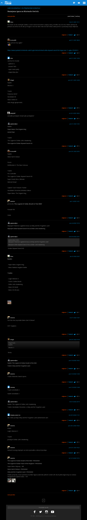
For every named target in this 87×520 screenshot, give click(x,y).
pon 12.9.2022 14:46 (74, 374)
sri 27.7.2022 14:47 (75, 317)
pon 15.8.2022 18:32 (74, 360)
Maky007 (12, 113)
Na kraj (77, 16)
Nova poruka (11, 16)
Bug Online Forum (8, 2)
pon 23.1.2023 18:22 (74, 447)
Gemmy (12, 387)
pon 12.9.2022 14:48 (74, 387)
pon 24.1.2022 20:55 (74, 151)
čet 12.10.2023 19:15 (74, 458)
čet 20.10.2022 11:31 (74, 415)
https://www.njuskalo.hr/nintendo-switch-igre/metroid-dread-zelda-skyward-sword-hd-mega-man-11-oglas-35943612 (42, 50)
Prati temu (71, 16)
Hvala (71, 35)
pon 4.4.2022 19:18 (74, 223)
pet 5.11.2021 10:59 (74, 58)
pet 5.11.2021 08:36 (74, 40)
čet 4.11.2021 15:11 (74, 22)
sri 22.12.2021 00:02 (74, 113)
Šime (11, 22)
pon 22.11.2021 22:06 (74, 80)
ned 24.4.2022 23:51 (74, 236)
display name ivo (15, 415)
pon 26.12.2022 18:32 (74, 425)
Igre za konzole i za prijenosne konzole (23, 8)
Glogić (12, 80)
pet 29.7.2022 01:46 (74, 339)
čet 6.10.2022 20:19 (74, 401)
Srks (11, 58)
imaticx (12, 201)
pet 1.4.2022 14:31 (75, 201)
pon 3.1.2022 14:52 (74, 124)
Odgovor (64, 35)
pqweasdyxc (14, 124)
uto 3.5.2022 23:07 (75, 256)
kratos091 (13, 40)
